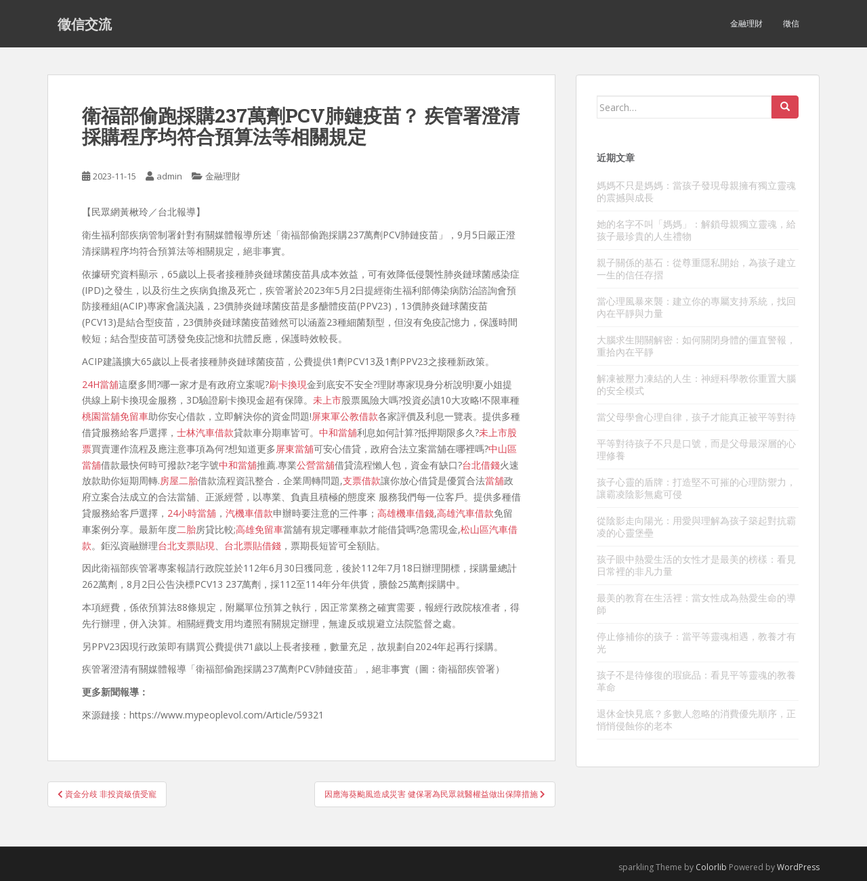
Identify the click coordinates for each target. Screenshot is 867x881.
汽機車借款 (249, 513)
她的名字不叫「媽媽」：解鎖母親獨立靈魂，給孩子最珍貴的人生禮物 (696, 229)
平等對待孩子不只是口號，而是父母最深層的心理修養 (696, 449)
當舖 (494, 480)
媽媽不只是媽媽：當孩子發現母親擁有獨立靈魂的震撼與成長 (696, 191)
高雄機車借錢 (405, 513)
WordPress (798, 867)
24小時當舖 (191, 513)
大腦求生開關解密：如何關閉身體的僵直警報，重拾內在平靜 (696, 345)
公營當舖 (316, 464)
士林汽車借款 (205, 432)
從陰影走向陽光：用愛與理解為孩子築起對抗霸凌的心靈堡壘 (696, 526)
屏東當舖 (295, 448)
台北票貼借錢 (252, 545)
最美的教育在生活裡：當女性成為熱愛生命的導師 (696, 603)
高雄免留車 (259, 529)
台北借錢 (481, 464)
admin (169, 176)
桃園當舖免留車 (115, 416)
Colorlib (711, 867)
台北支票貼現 (186, 545)
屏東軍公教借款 (345, 416)
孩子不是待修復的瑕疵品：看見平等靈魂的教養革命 (696, 680)
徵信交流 (85, 24)
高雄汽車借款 (465, 513)
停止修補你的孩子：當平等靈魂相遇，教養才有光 (696, 642)
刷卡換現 (288, 384)
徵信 (791, 23)
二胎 (186, 529)
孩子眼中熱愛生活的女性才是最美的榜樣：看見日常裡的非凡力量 (696, 565)
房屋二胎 (179, 480)
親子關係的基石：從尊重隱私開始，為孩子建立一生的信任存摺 (696, 268)
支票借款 (362, 480)
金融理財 (746, 23)
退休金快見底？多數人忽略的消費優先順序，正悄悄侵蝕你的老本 (696, 719)
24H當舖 (100, 384)
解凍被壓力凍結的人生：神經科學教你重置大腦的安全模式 (696, 384)
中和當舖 (338, 432)
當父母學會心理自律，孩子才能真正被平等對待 (696, 416)
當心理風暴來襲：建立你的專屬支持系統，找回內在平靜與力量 (696, 307)
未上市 (327, 399)
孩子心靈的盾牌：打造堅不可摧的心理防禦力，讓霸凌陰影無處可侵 (696, 487)
